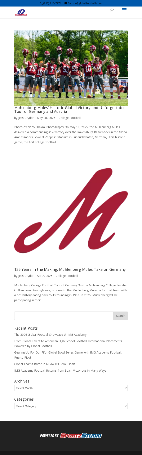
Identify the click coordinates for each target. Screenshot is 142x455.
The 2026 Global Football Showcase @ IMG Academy (50, 335)
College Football (70, 118)
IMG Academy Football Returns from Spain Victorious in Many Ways (60, 370)
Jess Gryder (26, 118)
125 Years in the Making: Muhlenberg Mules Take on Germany (70, 269)
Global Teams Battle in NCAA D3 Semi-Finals (44, 364)
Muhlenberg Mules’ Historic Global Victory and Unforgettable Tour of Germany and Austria (69, 109)
